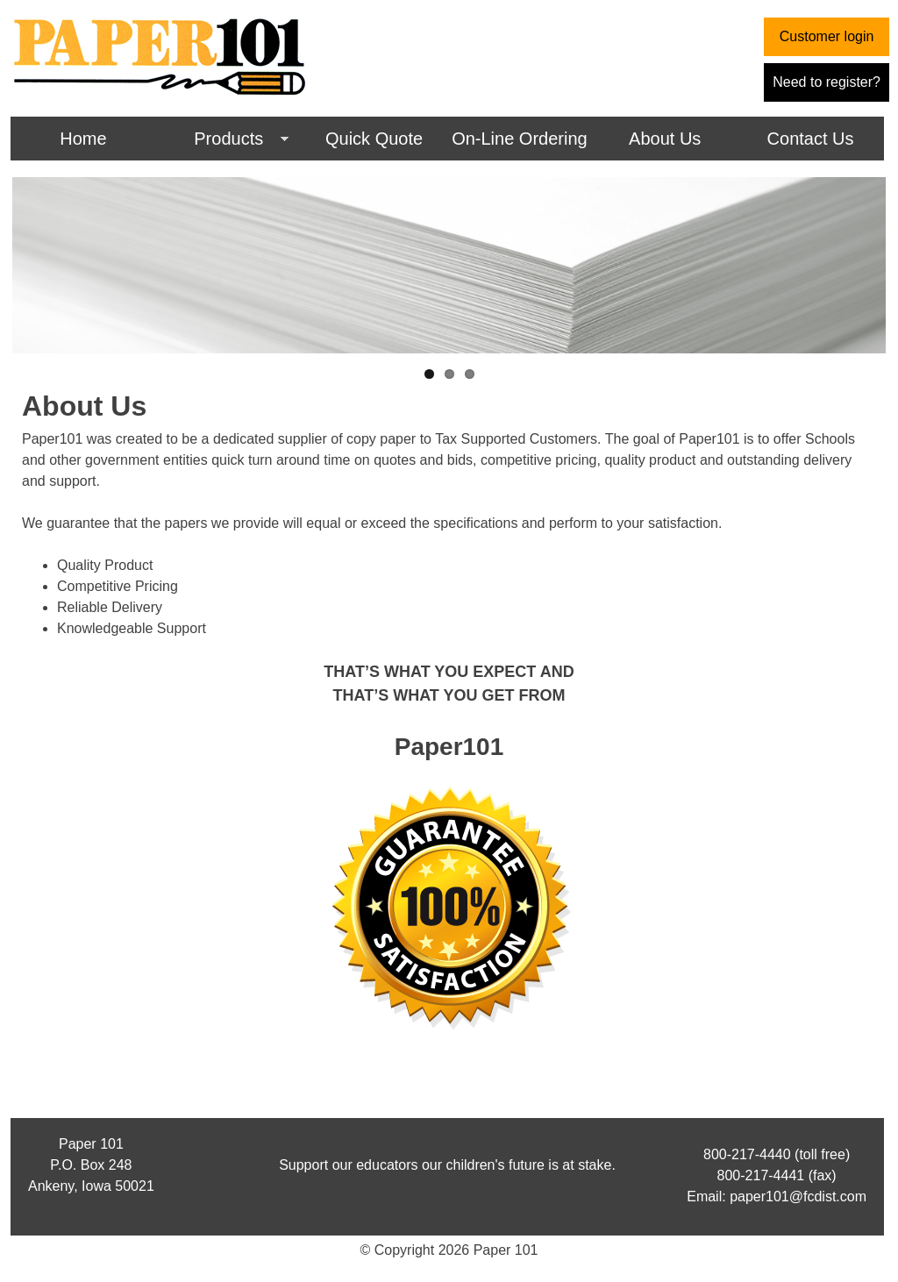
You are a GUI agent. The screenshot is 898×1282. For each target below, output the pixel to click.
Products (222, 141)
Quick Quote (374, 138)
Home (83, 138)
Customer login (827, 36)
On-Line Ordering (520, 138)
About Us (665, 138)
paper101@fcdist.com (798, 1196)
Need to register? (826, 82)
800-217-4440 (747, 1154)
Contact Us (810, 138)
